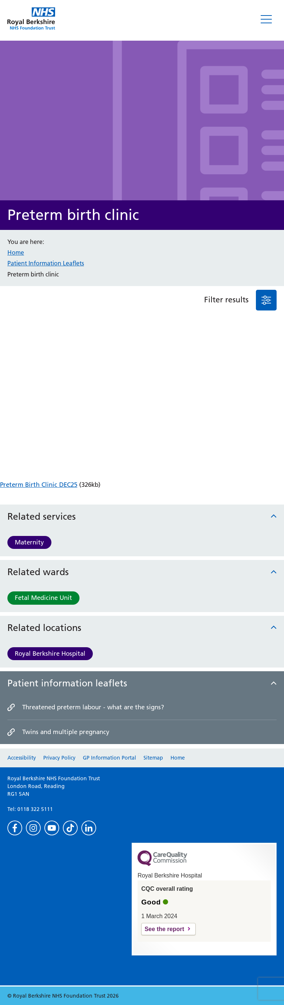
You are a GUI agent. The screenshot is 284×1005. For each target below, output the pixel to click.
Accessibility (21, 757)
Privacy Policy (59, 757)
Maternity (29, 542)
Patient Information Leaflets (45, 263)
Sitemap (153, 757)
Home (15, 252)
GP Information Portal (109, 757)
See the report (164, 929)
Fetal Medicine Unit (43, 597)
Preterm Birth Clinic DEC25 (38, 484)
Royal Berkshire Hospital (50, 653)
